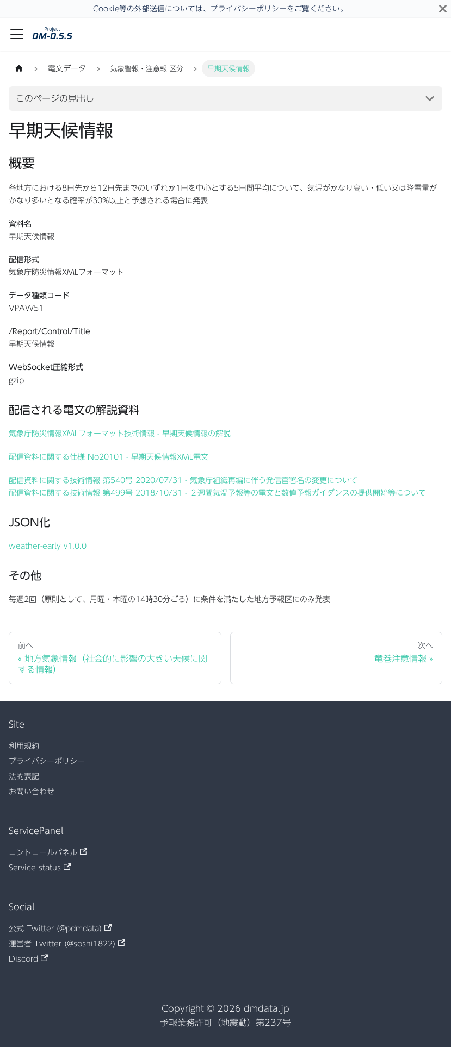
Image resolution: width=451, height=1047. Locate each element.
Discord (28, 958)
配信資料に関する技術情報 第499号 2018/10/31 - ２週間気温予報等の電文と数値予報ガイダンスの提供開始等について (217, 493)
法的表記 (24, 776)
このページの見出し (55, 98)
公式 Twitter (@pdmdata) (60, 928)
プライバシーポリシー (249, 8)
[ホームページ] (19, 68)
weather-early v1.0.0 (48, 546)
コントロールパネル (48, 852)
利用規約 (24, 746)
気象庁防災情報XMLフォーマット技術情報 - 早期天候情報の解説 (120, 433)
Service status (40, 867)
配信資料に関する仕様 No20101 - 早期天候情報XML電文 (108, 457)
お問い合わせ (31, 791)
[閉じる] (443, 8)
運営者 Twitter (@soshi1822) (67, 943)
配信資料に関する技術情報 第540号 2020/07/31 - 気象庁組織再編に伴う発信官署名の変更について (183, 480)
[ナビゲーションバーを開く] (17, 34)
